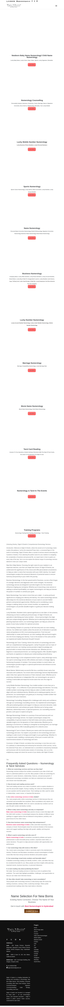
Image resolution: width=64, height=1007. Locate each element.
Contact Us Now (32, 911)
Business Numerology (32, 274)
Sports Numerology (32, 186)
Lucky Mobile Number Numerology (32, 142)
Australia (36, 949)
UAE (35, 947)
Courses (36, 933)
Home (35, 927)
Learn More (31, 64)
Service (36, 931)
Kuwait (35, 955)
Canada (36, 953)
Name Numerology (32, 228)
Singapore (36, 957)
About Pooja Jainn (38, 929)
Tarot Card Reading (32, 449)
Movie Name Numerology (32, 406)
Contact (36, 941)
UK (35, 945)
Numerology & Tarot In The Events (32, 491)
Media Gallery (37, 937)
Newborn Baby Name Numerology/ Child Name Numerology (32, 56)
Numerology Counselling (32, 100)
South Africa (37, 961)
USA (35, 943)
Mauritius (36, 959)
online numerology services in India (21, 797)
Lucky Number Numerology (32, 320)
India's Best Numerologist (40, 935)
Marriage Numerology (32, 363)
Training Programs (32, 530)
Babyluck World (38, 939)
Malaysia (36, 951)
